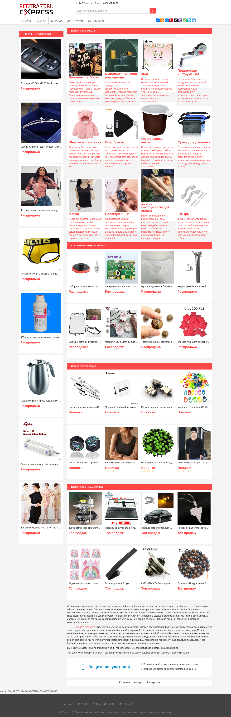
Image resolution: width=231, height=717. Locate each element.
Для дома (125, 704)
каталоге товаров (84, 627)
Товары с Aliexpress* (85, 712)
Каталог (82, 704)
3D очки (41, 20)
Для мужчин (75, 20)
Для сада (57, 20)
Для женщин (96, 20)
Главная (67, 704)
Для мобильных (104, 704)
